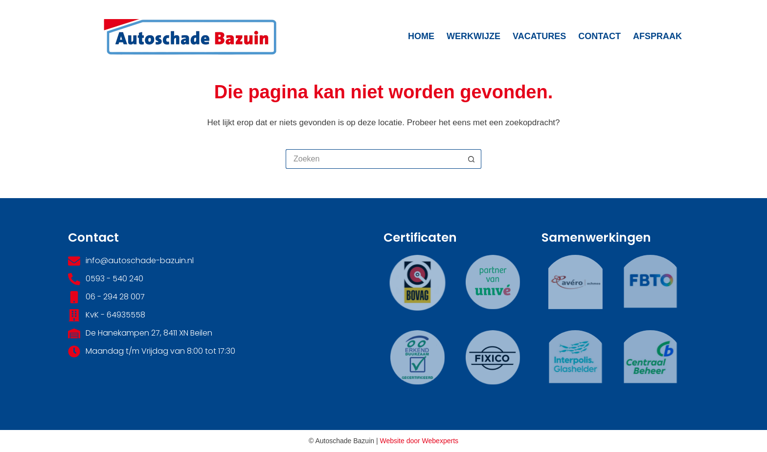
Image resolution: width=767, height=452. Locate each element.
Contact (599, 36)
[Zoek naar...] (374, 159)
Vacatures (539, 36)
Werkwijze (473, 36)
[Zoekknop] (471, 159)
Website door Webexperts (419, 441)
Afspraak (657, 36)
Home (421, 36)
